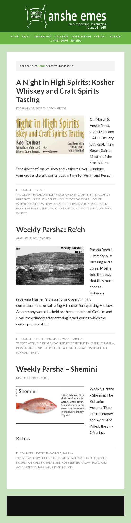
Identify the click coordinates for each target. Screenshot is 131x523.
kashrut (38, 199)
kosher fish (70, 462)
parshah (44, 467)
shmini (69, 467)
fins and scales (57, 458)
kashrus (76, 458)
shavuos (85, 348)
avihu (40, 458)
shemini (57, 467)
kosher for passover (73, 199)
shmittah (100, 348)
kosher (51, 199)
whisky (21, 213)
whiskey (105, 208)
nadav (85, 462)
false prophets (77, 343)
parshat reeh (46, 348)
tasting (91, 208)
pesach (92, 204)
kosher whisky (40, 204)
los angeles (62, 204)
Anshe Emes (66, 17)
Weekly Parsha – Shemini (56, 369)
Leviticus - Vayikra (48, 453)
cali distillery (46, 194)
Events (40, 190)
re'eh (73, 348)
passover (79, 204)
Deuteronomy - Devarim (53, 338)
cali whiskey (67, 194)
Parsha (77, 338)
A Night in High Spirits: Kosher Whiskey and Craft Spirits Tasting (65, 91)
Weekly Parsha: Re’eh (50, 229)
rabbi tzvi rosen (28, 208)
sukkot (21, 352)
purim (103, 204)
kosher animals (28, 462)
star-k (80, 208)
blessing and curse (50, 343)
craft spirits (87, 194)
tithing (33, 352)
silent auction (53, 208)
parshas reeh (26, 348)
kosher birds (50, 462)
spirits (69, 208)
